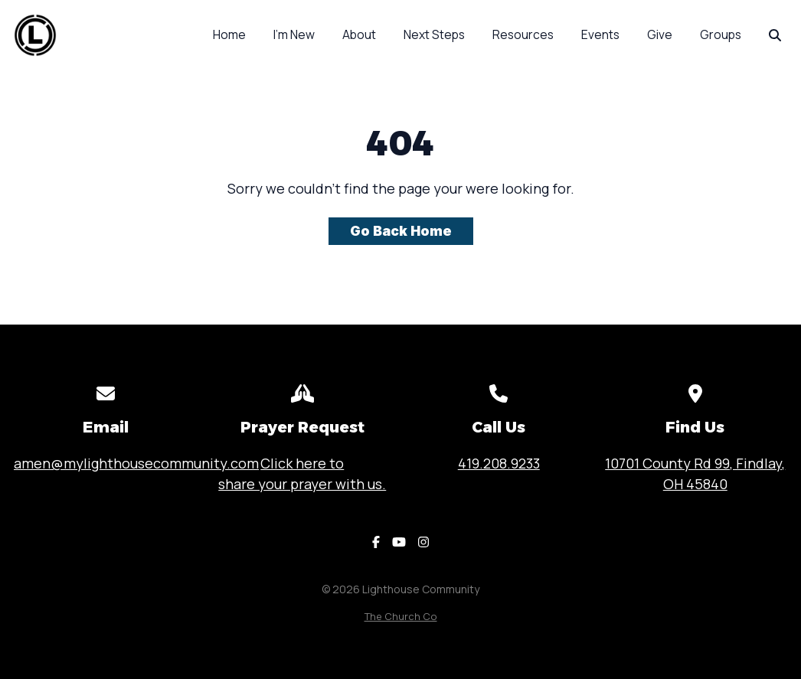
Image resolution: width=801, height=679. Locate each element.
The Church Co (401, 616)
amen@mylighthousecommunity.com (136, 463)
